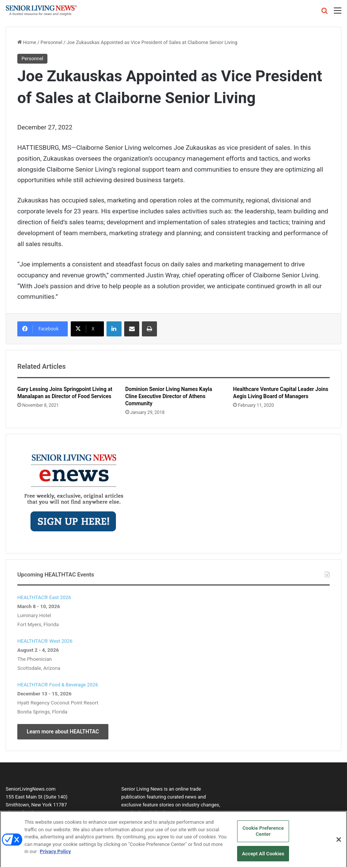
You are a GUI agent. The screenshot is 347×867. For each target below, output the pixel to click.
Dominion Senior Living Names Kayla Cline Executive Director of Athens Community (168, 396)
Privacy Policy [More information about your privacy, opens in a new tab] (55, 854)
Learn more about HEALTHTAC (63, 732)
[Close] (338, 842)
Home (26, 42)
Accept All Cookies (263, 856)
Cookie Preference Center (263, 834)
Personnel (51, 42)
